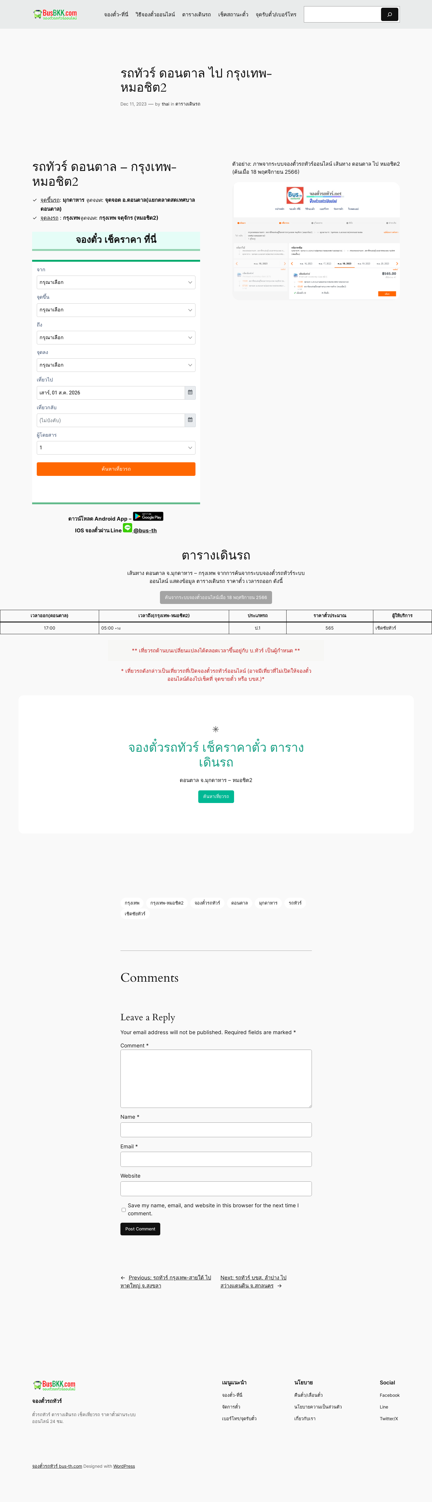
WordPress (124, 1466)
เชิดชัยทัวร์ (135, 913)
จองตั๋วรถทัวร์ (207, 902)
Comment (134, 1045)
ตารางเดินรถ (187, 103)
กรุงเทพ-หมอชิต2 (166, 902)
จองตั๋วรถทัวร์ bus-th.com (57, 1466)
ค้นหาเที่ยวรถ (216, 796)
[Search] (389, 14)
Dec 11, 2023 (133, 103)
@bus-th (140, 530)
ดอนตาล (239, 902)
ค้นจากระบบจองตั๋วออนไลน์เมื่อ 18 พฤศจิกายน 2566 (216, 597)
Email (129, 1146)
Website (130, 1176)
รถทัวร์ (295, 902)
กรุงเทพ (132, 902)
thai (165, 103)
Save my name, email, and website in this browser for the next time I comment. (213, 1209)
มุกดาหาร (268, 902)
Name (130, 1117)
